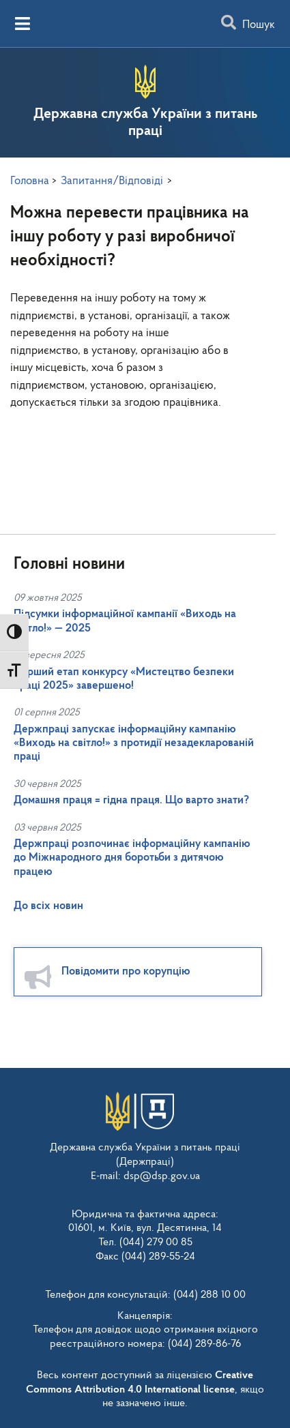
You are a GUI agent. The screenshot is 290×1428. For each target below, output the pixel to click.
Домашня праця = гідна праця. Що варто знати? (131, 800)
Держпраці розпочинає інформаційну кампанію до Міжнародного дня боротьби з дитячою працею (132, 858)
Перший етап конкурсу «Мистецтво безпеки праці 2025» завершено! (124, 678)
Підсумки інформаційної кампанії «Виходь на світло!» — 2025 (125, 621)
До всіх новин (48, 906)
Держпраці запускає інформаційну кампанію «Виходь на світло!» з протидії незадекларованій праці (134, 743)
